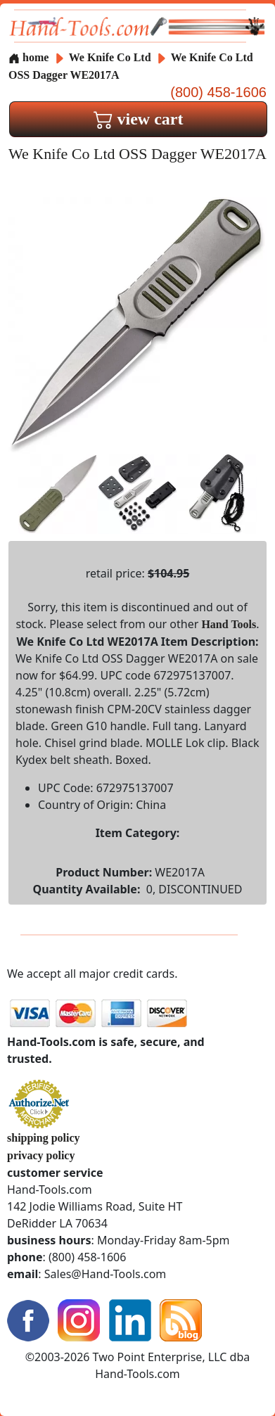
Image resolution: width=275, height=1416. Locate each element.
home (28, 57)
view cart (139, 119)
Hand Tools (228, 624)
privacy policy (41, 1155)
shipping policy (43, 1138)
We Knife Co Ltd (111, 57)
